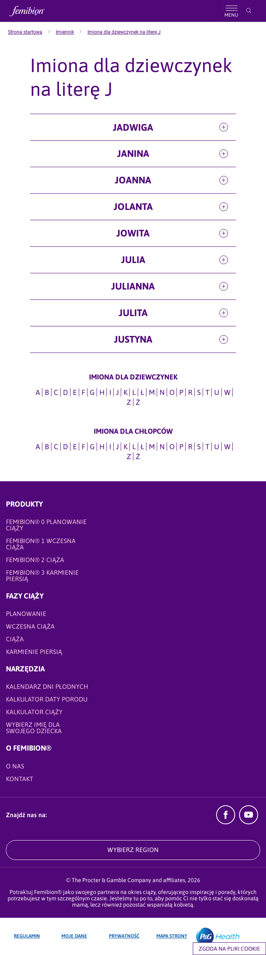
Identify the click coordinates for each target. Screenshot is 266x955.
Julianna (133, 286)
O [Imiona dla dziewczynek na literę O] (172, 392)
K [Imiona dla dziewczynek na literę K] (125, 392)
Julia (133, 259)
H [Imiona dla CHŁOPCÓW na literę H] (101, 446)
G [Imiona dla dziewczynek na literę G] (92, 392)
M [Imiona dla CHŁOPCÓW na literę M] (152, 446)
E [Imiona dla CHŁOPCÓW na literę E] (75, 446)
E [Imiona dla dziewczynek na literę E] (75, 392)
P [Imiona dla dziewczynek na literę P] (181, 392)
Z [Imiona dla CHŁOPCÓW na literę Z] (129, 456)
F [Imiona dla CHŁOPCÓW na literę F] (83, 446)
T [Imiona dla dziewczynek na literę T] (207, 392)
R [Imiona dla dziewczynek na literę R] (190, 392)
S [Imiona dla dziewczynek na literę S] (199, 392)
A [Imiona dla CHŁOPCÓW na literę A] (38, 446)
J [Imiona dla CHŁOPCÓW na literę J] (117, 446)
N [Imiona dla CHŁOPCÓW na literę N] (162, 446)
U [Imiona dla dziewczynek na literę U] (216, 392)
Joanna (133, 180)
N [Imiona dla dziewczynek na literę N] (162, 392)
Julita (133, 312)
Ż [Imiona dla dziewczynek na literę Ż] (138, 402)
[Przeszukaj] (248, 11)
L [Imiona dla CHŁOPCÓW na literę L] (134, 446)
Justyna (133, 339)
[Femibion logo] (33, 11)
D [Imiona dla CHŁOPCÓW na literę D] (65, 446)
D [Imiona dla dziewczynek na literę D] (65, 392)
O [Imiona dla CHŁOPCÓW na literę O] (172, 446)
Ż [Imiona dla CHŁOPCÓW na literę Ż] (138, 456)
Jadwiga (133, 127)
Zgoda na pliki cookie (229, 948)
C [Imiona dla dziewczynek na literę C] (56, 392)
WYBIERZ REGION (133, 849)
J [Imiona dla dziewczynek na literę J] (117, 392)
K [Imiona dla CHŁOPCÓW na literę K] (125, 446)
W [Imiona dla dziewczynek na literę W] (227, 392)
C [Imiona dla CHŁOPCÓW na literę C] (56, 446)
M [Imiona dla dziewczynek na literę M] (152, 392)
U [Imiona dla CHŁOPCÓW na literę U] (216, 446)
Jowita (133, 233)
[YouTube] (248, 821)
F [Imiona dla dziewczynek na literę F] (83, 392)
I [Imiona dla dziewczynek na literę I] (110, 392)
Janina (133, 153)
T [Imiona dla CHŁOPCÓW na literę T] (207, 446)
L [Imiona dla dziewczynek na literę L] (134, 392)
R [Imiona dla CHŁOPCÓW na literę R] (190, 446)
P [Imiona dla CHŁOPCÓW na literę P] (181, 446)
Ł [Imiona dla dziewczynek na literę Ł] (142, 392)
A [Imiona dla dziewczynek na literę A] (38, 392)
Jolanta (133, 206)
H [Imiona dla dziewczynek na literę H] (101, 392)
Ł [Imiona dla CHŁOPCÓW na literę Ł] (142, 446)
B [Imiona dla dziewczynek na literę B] (47, 392)
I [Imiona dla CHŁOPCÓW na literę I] (110, 446)
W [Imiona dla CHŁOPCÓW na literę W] (227, 446)
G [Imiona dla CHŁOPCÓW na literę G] (92, 446)
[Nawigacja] (231, 11)
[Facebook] (225, 821)
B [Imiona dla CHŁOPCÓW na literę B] (47, 446)
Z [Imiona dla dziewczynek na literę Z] (129, 402)
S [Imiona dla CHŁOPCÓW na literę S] (199, 446)
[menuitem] (32, 32)
